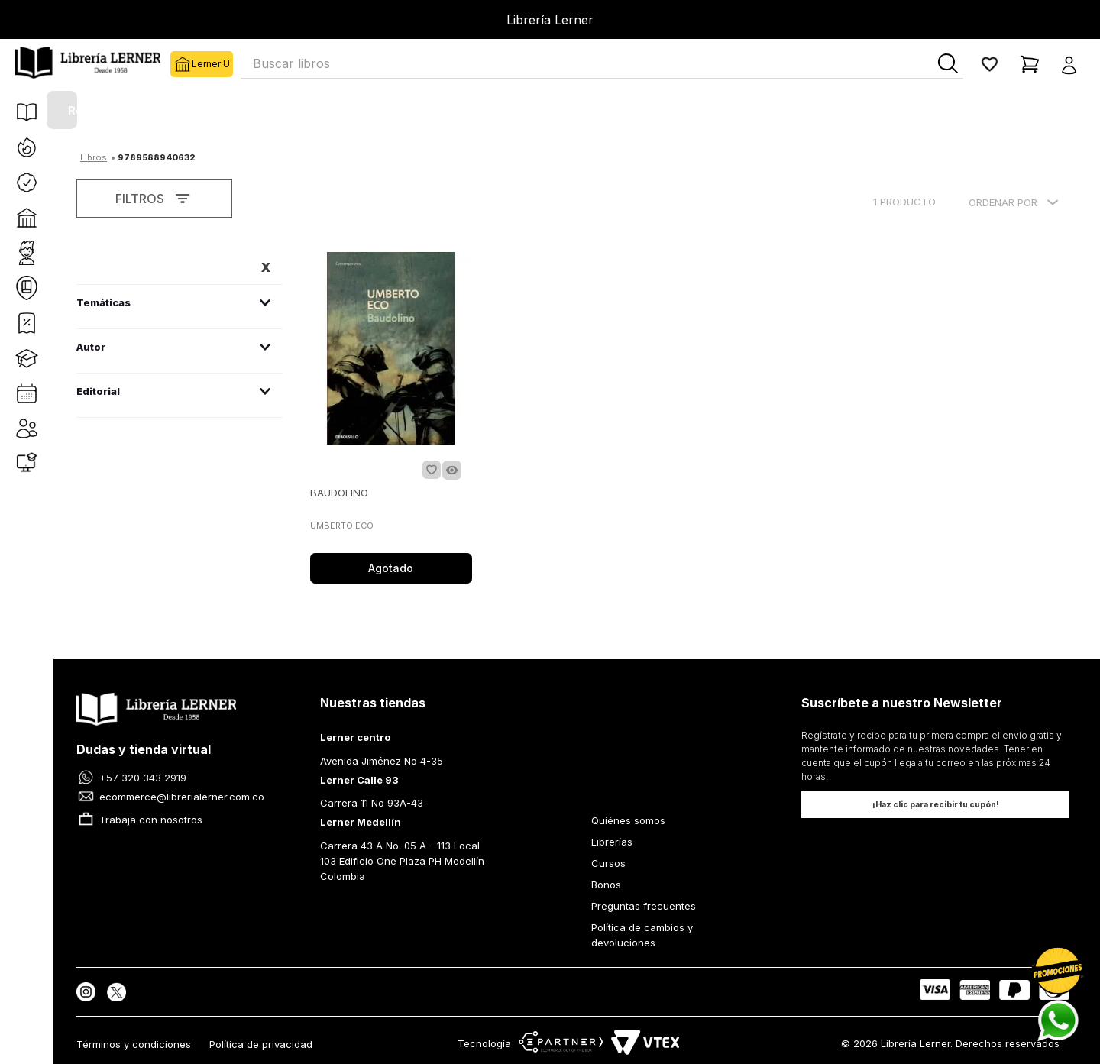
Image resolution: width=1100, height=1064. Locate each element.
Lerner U (181, 64)
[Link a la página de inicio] (93, 155)
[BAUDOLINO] (391, 419)
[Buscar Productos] (948, 63)
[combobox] (602, 64)
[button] (1073, 64)
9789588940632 (157, 157)
